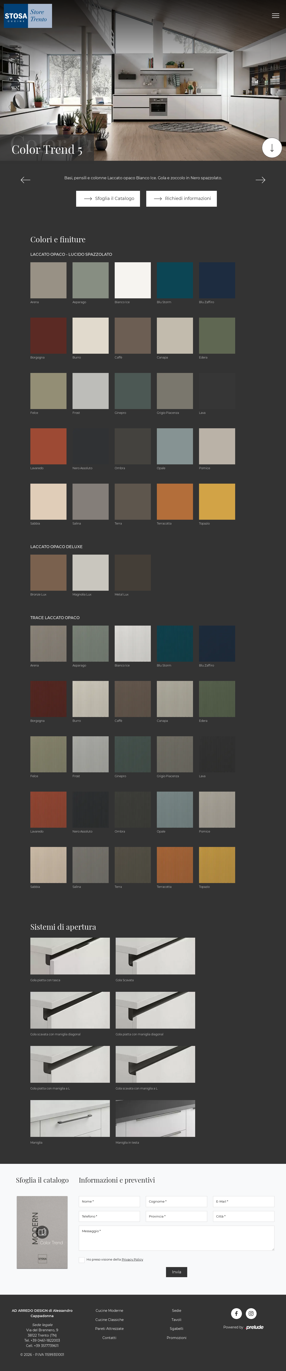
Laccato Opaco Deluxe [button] (56, 547)
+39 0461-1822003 (45, 1341)
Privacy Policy (132, 1260)
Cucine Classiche (109, 1320)
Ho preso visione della (114, 1260)
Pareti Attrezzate (109, 1329)
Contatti (109, 1338)
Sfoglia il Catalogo (108, 199)
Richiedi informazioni (181, 199)
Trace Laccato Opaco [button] (55, 617)
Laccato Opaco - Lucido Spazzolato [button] (71, 254)
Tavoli (176, 1320)
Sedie (176, 1311)
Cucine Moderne (109, 1311)
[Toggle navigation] (275, 15)
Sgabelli (176, 1329)
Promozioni (176, 1338)
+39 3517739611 (46, 1346)
